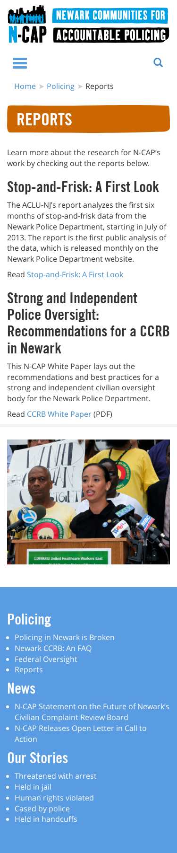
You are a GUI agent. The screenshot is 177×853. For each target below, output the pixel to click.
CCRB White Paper (59, 414)
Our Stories (37, 757)
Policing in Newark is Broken (65, 637)
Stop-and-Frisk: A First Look (75, 274)
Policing (61, 86)
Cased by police (42, 808)
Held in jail (33, 787)
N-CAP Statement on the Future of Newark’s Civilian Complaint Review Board (92, 711)
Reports (29, 669)
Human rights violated (54, 797)
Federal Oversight (46, 659)
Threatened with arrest (56, 776)
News (21, 688)
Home (25, 86)
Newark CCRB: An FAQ (53, 648)
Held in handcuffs (46, 819)
